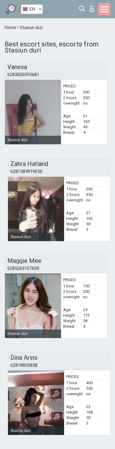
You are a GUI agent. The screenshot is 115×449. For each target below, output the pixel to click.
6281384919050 (26, 171)
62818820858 (23, 365)
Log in (92, 9)
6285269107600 (23, 268)
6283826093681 (23, 74)
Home (11, 27)
